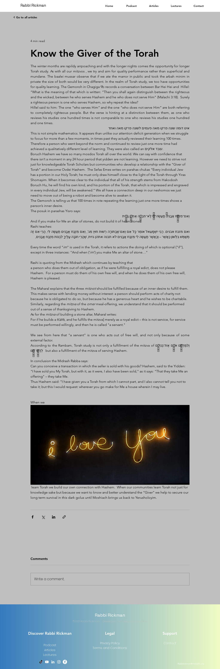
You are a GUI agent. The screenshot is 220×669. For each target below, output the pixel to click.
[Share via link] (64, 517)
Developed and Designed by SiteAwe (125, 621)
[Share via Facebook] (33, 517)
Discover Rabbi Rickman (50, 633)
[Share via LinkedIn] (54, 517)
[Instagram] (59, 662)
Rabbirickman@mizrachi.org (191, 663)
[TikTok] (41, 662)
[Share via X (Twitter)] (43, 517)
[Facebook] (65, 662)
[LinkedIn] (53, 662)
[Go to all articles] (25, 17)
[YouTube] (47, 662)
